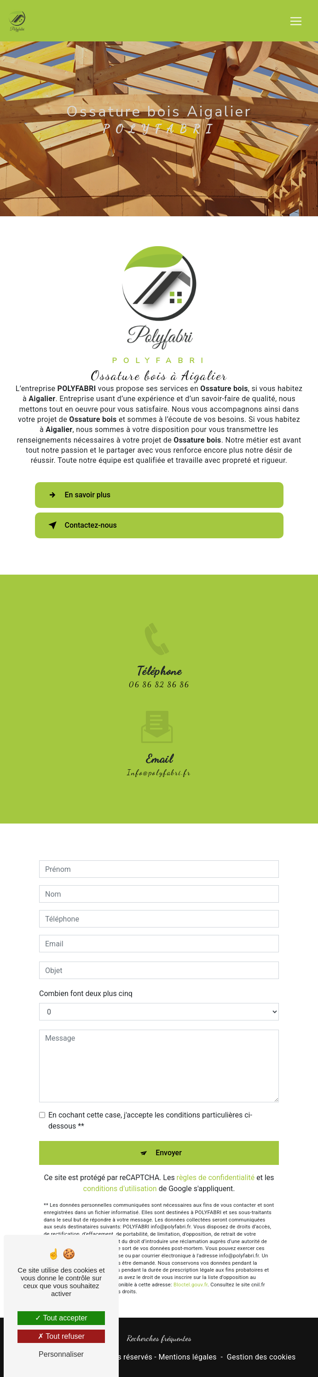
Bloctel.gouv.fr (190, 1271)
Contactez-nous (81, 525)
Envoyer (169, 1139)
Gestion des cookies (261, 1357)
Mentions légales (187, 1357)
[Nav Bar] (296, 21)
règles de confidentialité (216, 1164)
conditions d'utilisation (120, 1175)
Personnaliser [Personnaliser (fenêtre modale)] (61, 1354)
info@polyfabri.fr (159, 759)
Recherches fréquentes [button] (159, 1338)
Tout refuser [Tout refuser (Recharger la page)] (61, 1336)
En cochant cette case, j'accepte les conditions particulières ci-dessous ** (150, 1107)
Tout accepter (61, 1318)
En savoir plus (77, 495)
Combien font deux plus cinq (86, 980)
